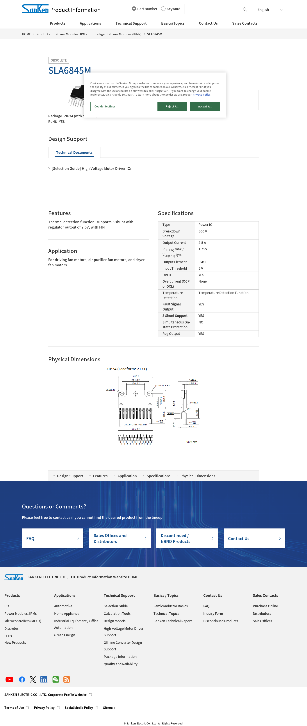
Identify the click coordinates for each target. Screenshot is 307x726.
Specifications (159, 475)
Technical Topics (166, 613)
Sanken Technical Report (173, 621)
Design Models (114, 621)
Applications (90, 23)
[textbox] (213, 9)
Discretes (11, 628)
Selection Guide (116, 606)
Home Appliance (66, 613)
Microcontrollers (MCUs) (22, 621)
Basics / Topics (166, 595)
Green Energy (64, 635)
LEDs (8, 635)
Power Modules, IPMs (71, 34)
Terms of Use (14, 707)
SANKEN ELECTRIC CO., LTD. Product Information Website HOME (71, 576)
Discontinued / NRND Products (175, 538)
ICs (6, 606)
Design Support (70, 475)
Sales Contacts (244, 23)
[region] (155, 95)
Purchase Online (265, 606)
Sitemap (109, 707)
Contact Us (208, 23)
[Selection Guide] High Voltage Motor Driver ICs (92, 168)
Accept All (205, 106)
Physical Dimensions (197, 475)
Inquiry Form (213, 613)
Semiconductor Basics (171, 606)
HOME (26, 34)
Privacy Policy (44, 707)
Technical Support (131, 23)
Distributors (262, 613)
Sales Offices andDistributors (110, 538)
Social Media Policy (79, 707)
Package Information (120, 656)
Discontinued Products (220, 621)
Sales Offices (262, 621)
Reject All (172, 106)
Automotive (63, 606)
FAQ (30, 538)
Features (100, 475)
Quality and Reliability (120, 664)
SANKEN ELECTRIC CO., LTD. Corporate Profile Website (45, 694)
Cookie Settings (105, 106)
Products (57, 23)
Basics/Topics (172, 23)
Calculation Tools (117, 613)
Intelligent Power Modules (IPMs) (117, 34)
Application (127, 475)
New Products (15, 642)
